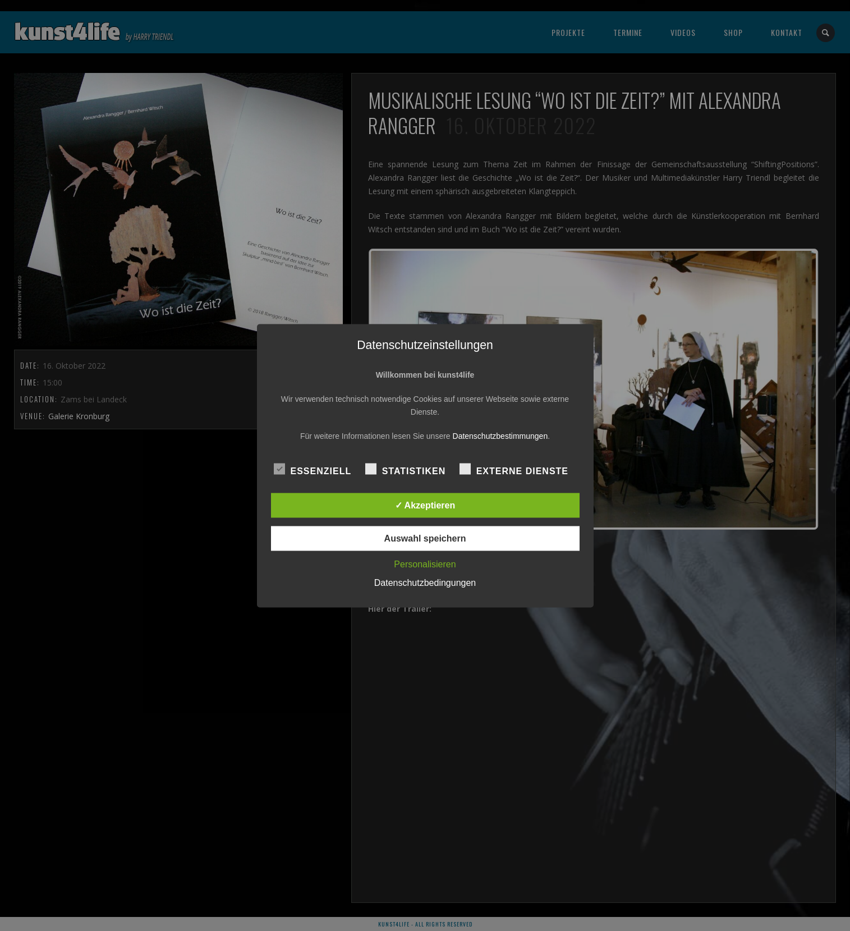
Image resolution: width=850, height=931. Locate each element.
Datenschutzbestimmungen (500, 435)
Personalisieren (425, 563)
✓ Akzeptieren (425, 505)
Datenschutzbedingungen (425, 582)
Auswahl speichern (425, 538)
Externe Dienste (514, 469)
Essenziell (313, 469)
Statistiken (405, 469)
